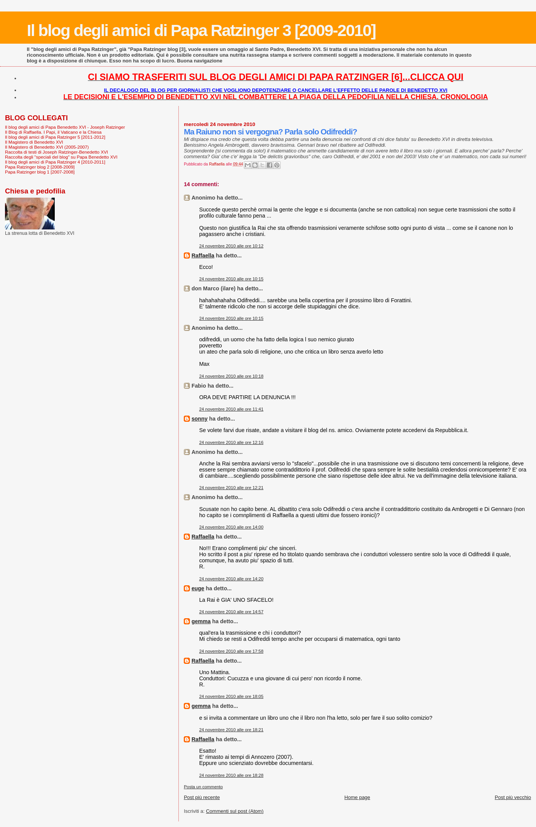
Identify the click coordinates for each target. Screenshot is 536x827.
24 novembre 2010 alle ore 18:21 (231, 729)
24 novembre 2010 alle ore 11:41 (231, 409)
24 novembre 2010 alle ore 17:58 (231, 651)
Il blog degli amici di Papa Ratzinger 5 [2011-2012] (55, 136)
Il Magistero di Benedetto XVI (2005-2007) (47, 146)
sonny (199, 419)
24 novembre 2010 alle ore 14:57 (231, 611)
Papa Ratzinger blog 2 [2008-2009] (40, 166)
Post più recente (202, 797)
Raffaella (202, 255)
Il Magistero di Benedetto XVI (34, 141)
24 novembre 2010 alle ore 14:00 (231, 527)
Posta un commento (203, 786)
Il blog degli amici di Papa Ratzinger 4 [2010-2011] (55, 161)
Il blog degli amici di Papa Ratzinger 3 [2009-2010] (201, 30)
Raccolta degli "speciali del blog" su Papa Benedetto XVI (61, 156)
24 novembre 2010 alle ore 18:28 (231, 775)
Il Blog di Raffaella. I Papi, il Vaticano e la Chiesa (53, 131)
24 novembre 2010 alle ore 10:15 (231, 279)
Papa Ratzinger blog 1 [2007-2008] (40, 171)
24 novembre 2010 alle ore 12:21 (231, 487)
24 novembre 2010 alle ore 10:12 (231, 246)
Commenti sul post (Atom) (234, 811)
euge (197, 588)
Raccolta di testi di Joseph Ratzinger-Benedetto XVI (56, 151)
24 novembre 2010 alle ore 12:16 (231, 442)
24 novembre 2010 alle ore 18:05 (231, 696)
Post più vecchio (513, 797)
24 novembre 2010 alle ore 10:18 (231, 376)
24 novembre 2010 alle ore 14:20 (231, 578)
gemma (201, 621)
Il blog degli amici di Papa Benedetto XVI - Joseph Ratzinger (65, 126)
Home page (357, 797)
